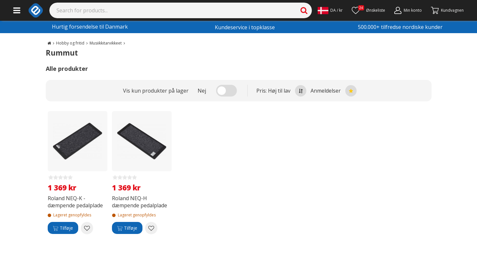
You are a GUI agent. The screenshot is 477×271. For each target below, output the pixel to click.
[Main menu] (16, 10)
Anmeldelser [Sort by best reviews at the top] (334, 91)
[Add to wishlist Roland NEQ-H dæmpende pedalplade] (151, 228)
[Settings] (330, 10)
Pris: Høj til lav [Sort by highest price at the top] (281, 91)
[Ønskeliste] (368, 10)
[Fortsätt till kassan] (447, 10)
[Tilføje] (63, 228)
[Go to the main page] (49, 43)
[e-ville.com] (36, 10)
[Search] (180, 10)
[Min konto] (408, 10)
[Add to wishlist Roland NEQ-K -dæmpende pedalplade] (87, 228)
